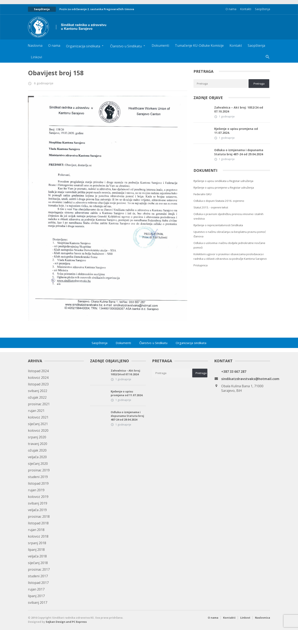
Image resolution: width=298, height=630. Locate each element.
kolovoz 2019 (38, 496)
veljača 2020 (37, 457)
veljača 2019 (37, 510)
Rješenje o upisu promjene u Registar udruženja (223, 187)
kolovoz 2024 (38, 377)
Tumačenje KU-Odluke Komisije (199, 45)
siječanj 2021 (38, 424)
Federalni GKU (202, 194)
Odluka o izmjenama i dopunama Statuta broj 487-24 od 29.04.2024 (238, 152)
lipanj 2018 (36, 549)
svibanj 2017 (37, 602)
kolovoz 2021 (38, 417)
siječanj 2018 (38, 563)
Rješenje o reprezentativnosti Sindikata (218, 225)
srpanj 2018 (37, 543)
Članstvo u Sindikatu (153, 343)
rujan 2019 (36, 490)
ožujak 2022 (37, 397)
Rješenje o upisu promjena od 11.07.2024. (236, 131)
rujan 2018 (36, 529)
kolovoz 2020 (38, 430)
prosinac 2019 (39, 470)
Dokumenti (160, 45)
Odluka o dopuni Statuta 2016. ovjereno (218, 201)
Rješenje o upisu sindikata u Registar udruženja (223, 181)
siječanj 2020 (38, 463)
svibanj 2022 (37, 391)
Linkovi (36, 57)
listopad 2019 (38, 483)
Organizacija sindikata (191, 343)
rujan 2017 (36, 589)
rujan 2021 (36, 410)
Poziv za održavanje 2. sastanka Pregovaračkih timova (96, 9)
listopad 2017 (38, 582)
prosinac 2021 (39, 404)
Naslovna (35, 45)
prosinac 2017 (39, 569)
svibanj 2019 (37, 503)
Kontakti (245, 9)
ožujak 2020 (37, 450)
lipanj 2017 (36, 596)
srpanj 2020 (37, 437)
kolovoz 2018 (38, 536)
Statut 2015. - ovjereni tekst (210, 207)
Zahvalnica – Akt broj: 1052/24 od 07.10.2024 (238, 109)
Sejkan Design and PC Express (66, 622)
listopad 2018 (38, 523)
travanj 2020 (37, 443)
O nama (231, 9)
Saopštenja (262, 9)
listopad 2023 (38, 384)
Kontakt (236, 45)
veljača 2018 (37, 556)
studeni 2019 (38, 477)
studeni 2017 (38, 576)
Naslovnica (262, 617)
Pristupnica (200, 265)
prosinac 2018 (39, 516)
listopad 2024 (38, 371)
